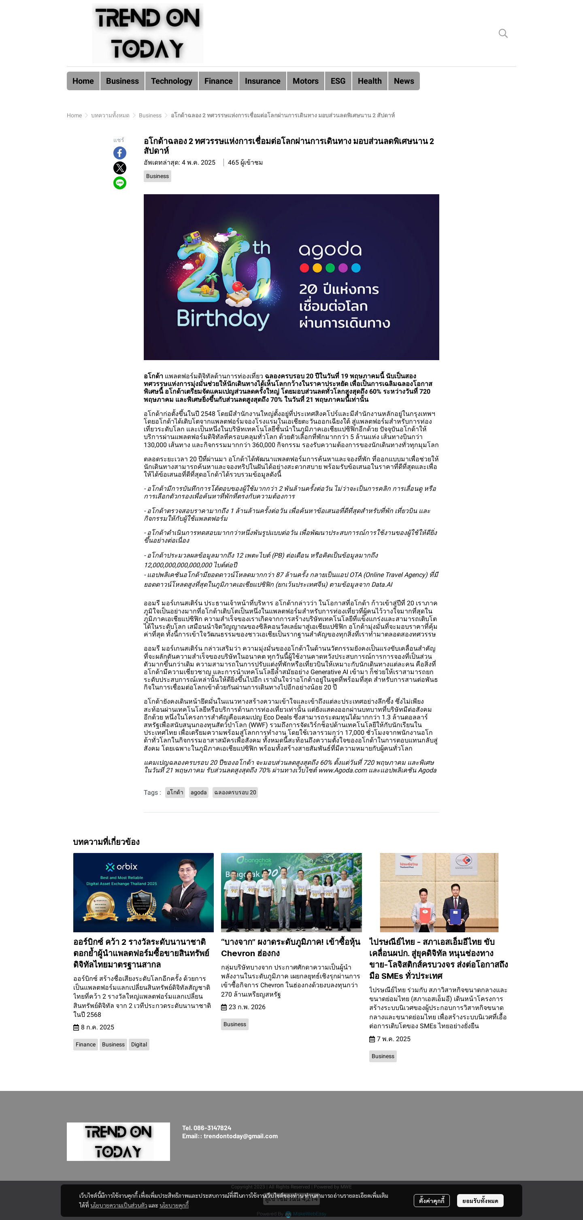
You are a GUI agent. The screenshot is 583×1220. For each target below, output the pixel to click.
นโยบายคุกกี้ (174, 1205)
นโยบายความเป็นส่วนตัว (118, 1205)
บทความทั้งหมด (110, 115)
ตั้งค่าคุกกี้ (432, 1200)
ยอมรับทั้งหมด (480, 1200)
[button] (503, 33)
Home (74, 115)
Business (150, 115)
